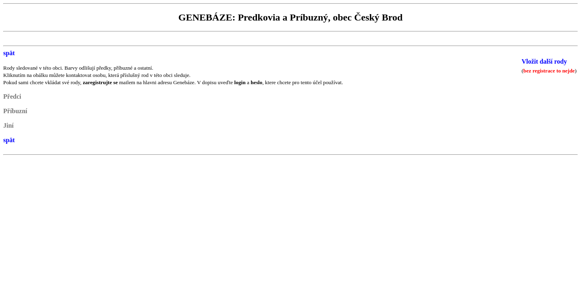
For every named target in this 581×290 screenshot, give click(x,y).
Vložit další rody (544, 61)
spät (9, 53)
